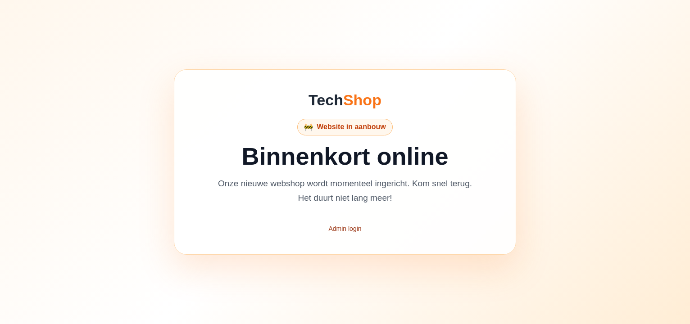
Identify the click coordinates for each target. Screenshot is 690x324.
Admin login (344, 228)
